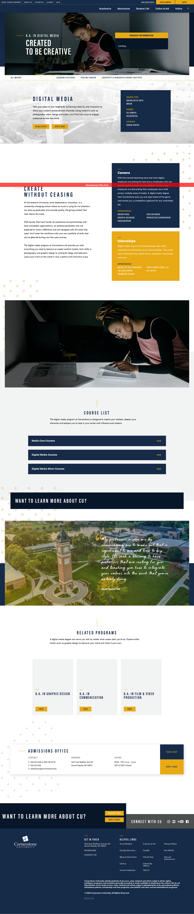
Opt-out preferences (169, 858)
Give (58, 2)
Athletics (39, 2)
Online (178, 8)
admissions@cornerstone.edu (44, 768)
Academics (105, 8)
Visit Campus (165, 2)
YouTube (181, 821)
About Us (28, 2)
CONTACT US (90, 854)
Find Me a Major (88, 77)
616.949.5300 (147, 2)
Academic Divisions (66, 77)
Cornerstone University (25, 842)
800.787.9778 (49, 761)
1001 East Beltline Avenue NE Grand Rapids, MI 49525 (97, 844)
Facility (146, 850)
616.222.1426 (36, 761)
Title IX (146, 870)
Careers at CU (149, 843)
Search (188, 8)
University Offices (147, 864)
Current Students (127, 870)
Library (123, 863)
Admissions (123, 8)
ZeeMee (173, 821)
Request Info (114, 813)
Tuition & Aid (162, 8)
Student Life (142, 8)
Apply (184, 2)
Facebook (187, 821)
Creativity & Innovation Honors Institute (122, 77)
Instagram (168, 821)
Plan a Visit (41, 126)
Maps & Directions (128, 857)
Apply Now (60, 126)
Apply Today (172, 766)
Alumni (50, 2)
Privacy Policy (170, 843)
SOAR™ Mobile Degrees (11, 2)
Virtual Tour (148, 857)
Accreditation (126, 843)
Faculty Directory (127, 850)
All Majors (16, 77)
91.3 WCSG (169, 850)
